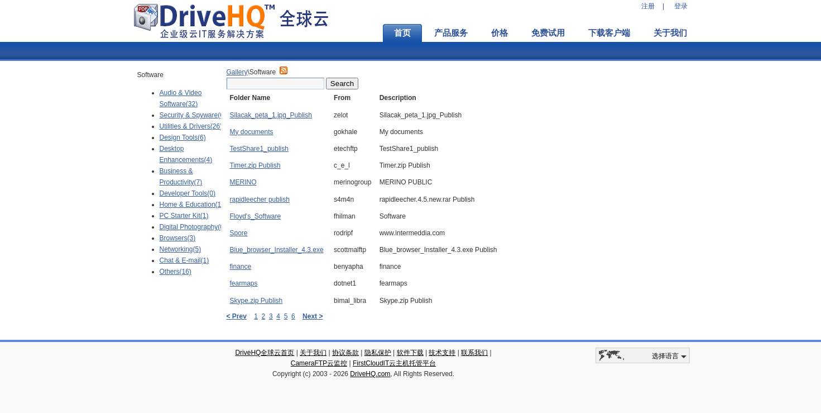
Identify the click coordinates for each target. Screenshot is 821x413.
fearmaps (244, 283)
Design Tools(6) (183, 137)
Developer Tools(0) (188, 193)
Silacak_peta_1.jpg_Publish (271, 115)
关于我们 (670, 33)
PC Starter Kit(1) (184, 216)
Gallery (237, 72)
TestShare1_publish (259, 149)
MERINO (243, 182)
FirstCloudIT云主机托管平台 (394, 363)
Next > (313, 316)
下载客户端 (609, 33)
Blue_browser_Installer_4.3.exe (277, 250)
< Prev (237, 316)
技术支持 (442, 353)
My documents (251, 132)
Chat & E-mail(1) (184, 260)
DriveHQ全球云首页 (264, 353)
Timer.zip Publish (255, 165)
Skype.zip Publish (256, 301)
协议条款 (345, 353)
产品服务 (451, 33)
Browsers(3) (178, 238)
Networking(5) (180, 249)
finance (241, 266)
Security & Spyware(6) (193, 115)
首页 (402, 33)
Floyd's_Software (255, 216)
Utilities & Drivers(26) (191, 126)
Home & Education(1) (192, 204)
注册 (648, 6)
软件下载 (410, 353)
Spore (239, 233)
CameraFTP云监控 (319, 363)
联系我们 (474, 353)
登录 (681, 6)
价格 (499, 33)
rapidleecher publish (260, 199)
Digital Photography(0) (193, 227)
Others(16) (175, 272)
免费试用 (548, 33)
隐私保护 (377, 353)
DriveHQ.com (370, 374)
